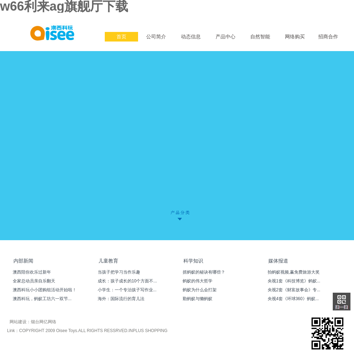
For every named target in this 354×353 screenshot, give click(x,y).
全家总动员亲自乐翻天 (34, 280)
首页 (121, 36)
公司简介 (156, 36)
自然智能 (260, 36)
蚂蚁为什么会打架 (200, 289)
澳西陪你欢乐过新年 (32, 272)
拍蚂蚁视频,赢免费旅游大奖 (294, 272)
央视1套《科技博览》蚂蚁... (294, 280)
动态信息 (191, 36)
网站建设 (18, 321)
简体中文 (332, 18)
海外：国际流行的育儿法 (121, 298)
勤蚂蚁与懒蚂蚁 (197, 298)
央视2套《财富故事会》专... (294, 289)
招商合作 (328, 36)
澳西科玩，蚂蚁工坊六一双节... (42, 298)
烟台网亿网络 (43, 321)
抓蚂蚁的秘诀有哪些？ (204, 272)
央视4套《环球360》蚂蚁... (293, 298)
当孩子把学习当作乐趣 (119, 272)
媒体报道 (278, 261)
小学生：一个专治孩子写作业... (127, 289)
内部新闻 (23, 261)
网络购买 (295, 36)
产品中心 (225, 36)
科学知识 (193, 261)
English (313, 18)
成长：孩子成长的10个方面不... (127, 280)
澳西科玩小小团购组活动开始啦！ (44, 289)
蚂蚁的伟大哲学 (197, 280)
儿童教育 (108, 261)
